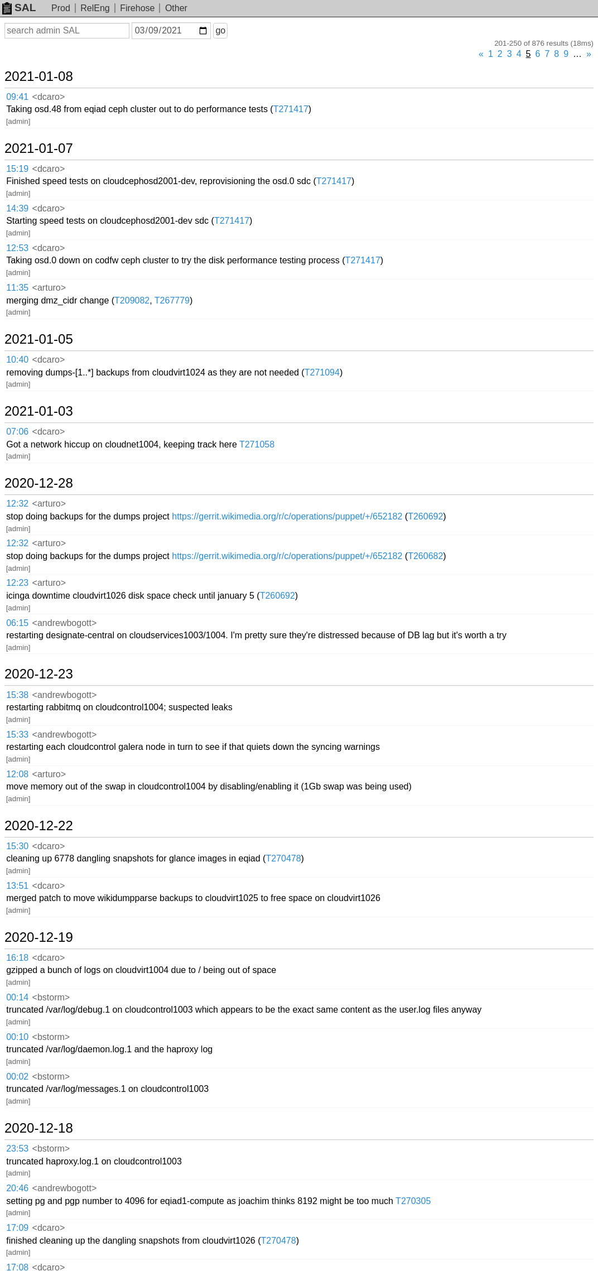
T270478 (283, 858)
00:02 (17, 1076)
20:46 (17, 1188)
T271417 (290, 109)
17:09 (17, 1228)
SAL (19, 7)
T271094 (322, 372)
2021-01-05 (38, 339)
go (220, 30)
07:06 (17, 431)
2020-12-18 (38, 1128)
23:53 (17, 1148)
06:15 (17, 623)
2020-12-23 (38, 674)
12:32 (17, 503)
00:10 (17, 1037)
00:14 (17, 997)
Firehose (137, 8)
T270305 (413, 1201)
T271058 (256, 444)
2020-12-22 (38, 825)
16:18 (17, 957)
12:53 (17, 248)
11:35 (17, 287)
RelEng (94, 8)
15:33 (17, 734)
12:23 (17, 583)
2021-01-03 (38, 411)
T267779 (172, 300)
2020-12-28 (38, 483)
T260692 (425, 516)
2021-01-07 (38, 148)
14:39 (17, 208)
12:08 (17, 774)
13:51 (17, 885)
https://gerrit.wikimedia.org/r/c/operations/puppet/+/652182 (287, 516)
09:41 (17, 97)
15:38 (17, 695)
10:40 (17, 359)
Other (176, 8)
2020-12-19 (38, 937)
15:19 (17, 169)
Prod (60, 8)
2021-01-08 (38, 76)
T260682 (425, 556)
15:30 (17, 846)
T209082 (132, 300)
